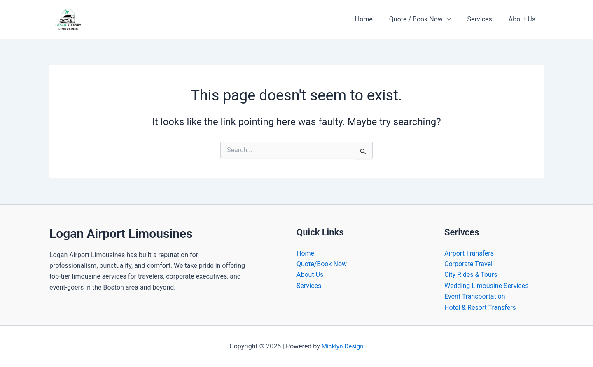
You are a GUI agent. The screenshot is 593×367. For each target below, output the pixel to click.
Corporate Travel (468, 264)
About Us (523, 19)
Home (375, 19)
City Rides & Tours (470, 275)
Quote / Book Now (428, 19)
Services (484, 19)
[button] (455, 19)
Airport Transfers (469, 253)
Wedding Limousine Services (486, 286)
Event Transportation (474, 296)
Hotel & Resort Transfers (480, 307)
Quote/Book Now (321, 264)
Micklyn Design (342, 346)
